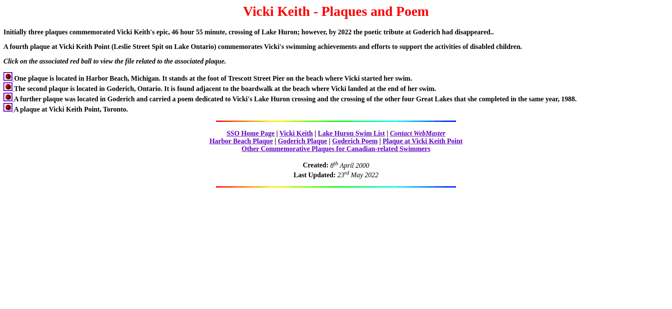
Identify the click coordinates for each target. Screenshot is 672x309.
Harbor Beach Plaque (241, 141)
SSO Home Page (251, 133)
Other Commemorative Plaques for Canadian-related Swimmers (336, 148)
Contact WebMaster (418, 133)
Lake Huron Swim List (351, 133)
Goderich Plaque (302, 141)
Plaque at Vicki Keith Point (423, 141)
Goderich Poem (355, 141)
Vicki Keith (296, 133)
